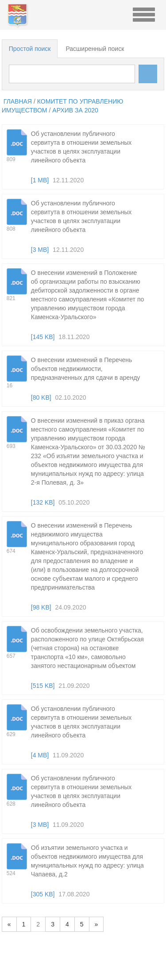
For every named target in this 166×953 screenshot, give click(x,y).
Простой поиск (30, 48)
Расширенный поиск (95, 48)
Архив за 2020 (75, 110)
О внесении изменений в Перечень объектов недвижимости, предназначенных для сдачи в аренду (85, 368)
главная (18, 101)
